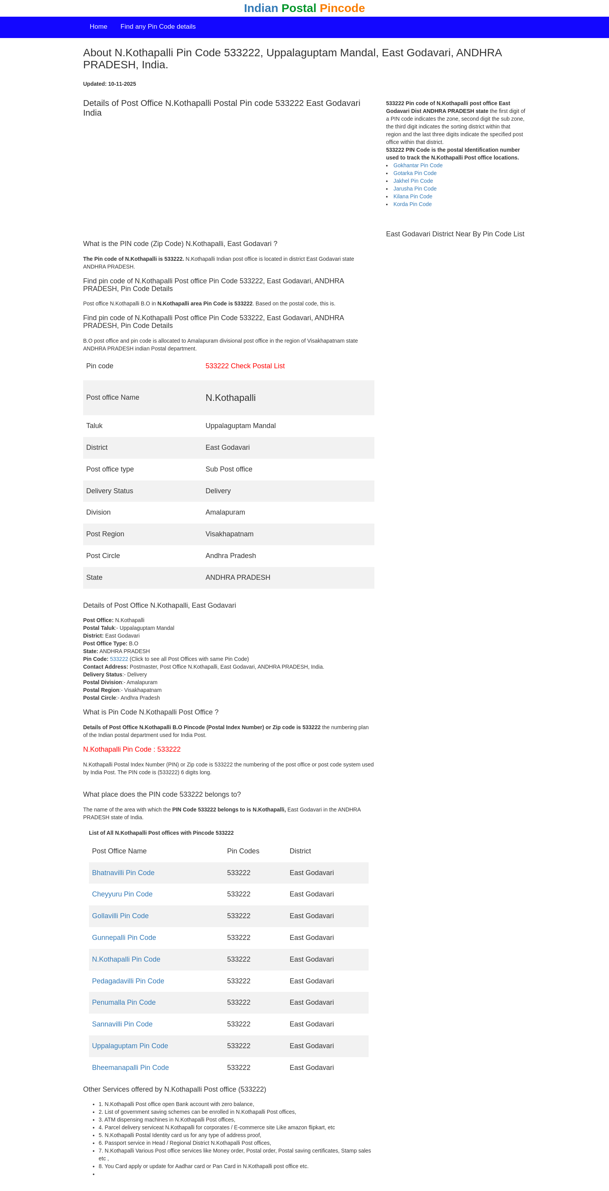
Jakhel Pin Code (413, 181)
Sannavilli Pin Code (122, 1024)
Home (98, 26)
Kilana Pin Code (412, 196)
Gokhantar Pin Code (418, 165)
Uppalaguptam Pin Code (130, 1046)
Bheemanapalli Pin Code (130, 1067)
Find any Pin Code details (158, 26)
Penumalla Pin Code (124, 1002)
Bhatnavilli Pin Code (123, 873)
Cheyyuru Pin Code (122, 894)
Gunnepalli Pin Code (124, 937)
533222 (119, 659)
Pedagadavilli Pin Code (128, 981)
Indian (304, 8)
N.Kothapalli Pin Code (126, 959)
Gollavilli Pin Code (120, 916)
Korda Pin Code (412, 204)
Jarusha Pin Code (415, 188)
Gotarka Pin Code (415, 173)
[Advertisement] (228, 179)
